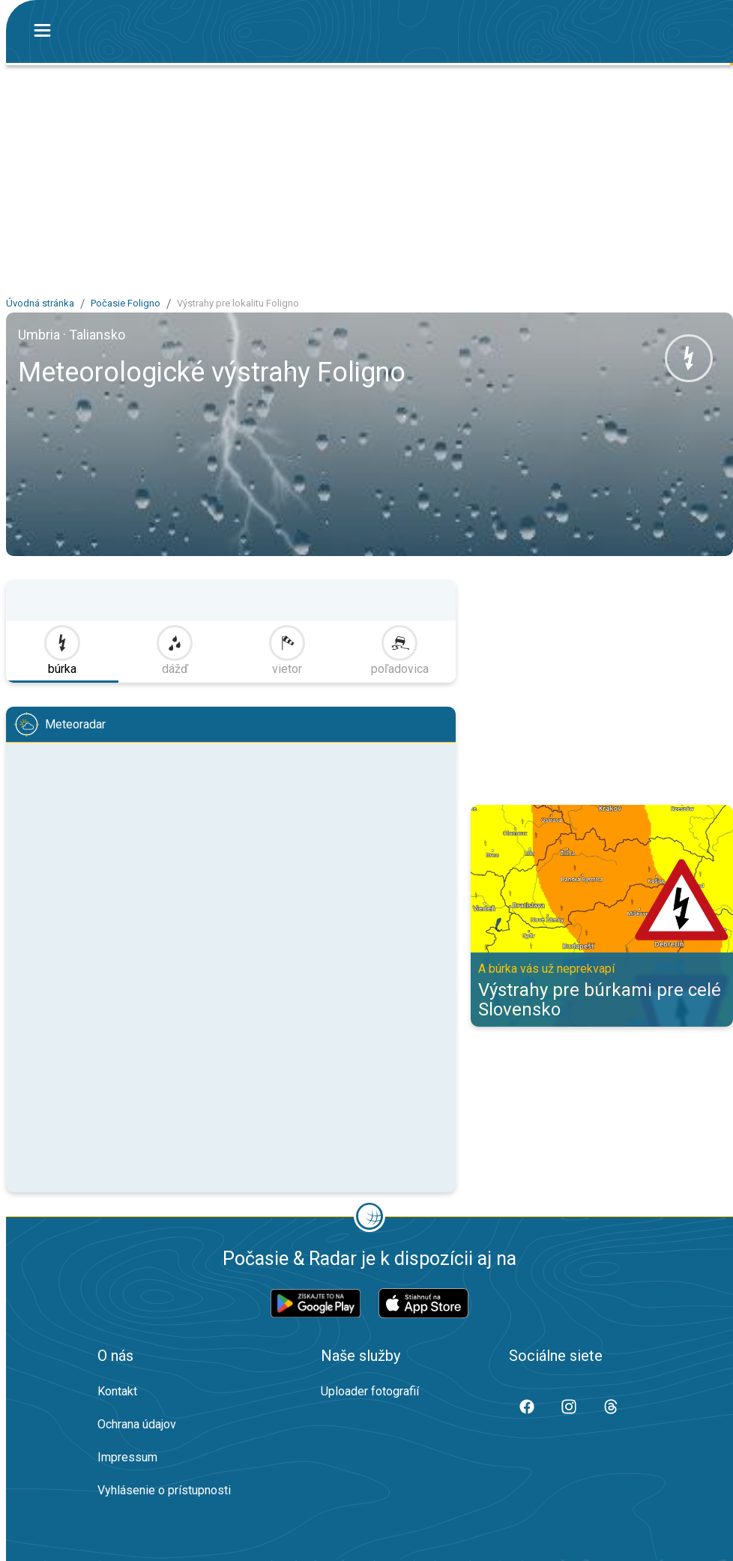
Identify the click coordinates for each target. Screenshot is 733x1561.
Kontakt (117, 1391)
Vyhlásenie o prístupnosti (164, 1490)
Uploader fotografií (370, 1391)
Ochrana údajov (136, 1424)
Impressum (127, 1457)
